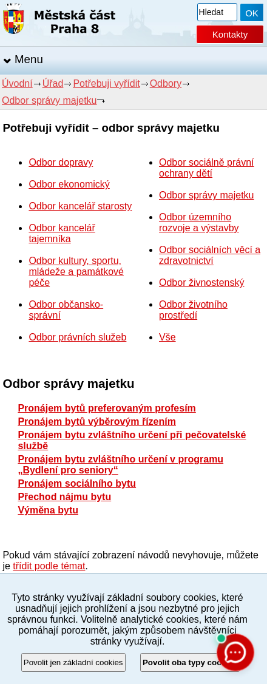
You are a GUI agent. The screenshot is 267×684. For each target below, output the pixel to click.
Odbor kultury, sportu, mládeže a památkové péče (76, 272)
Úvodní (17, 83)
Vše (167, 337)
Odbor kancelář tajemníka (62, 233)
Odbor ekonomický (69, 184)
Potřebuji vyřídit (106, 83)
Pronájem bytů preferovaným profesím (106, 408)
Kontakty (230, 34)
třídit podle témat (49, 566)
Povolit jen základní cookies (73, 662)
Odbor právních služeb (77, 337)
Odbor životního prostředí (193, 309)
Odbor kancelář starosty (80, 206)
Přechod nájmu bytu (64, 497)
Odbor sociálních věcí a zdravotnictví (209, 255)
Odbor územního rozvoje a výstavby (199, 222)
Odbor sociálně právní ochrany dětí (206, 167)
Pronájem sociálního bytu (77, 483)
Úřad (53, 83)
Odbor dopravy (61, 162)
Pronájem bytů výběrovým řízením (97, 421)
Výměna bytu (48, 510)
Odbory (165, 83)
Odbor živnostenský (202, 282)
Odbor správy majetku (49, 100)
